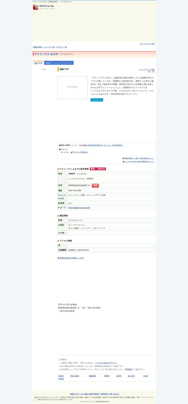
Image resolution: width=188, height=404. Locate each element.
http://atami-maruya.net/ (79, 208)
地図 (48, 63)
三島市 (145, 376)
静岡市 (107, 376)
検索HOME (37, 47)
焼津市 (61, 379)
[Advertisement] (106, 22)
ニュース (57, 63)
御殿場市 (92, 376)
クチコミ (68, 63)
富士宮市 (131, 376)
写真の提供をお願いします (72, 258)
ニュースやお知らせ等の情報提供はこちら (139, 161)
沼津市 (118, 376)
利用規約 (128, 369)
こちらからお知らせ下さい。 (106, 363)
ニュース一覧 (49, 47)
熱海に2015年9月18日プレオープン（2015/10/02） (103, 145)
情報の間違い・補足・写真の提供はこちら (139, 158)
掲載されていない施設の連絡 (81, 394)
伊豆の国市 (74, 376)
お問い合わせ (113, 394)
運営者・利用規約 (101, 394)
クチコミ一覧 (61, 47)
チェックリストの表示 (147, 44)
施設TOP (38, 63)
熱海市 (61, 376)
